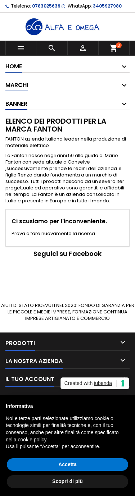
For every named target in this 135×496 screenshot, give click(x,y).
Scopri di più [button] (67, 481)
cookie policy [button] (32, 439)
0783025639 (46, 6)
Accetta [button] (67, 464)
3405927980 (107, 6)
